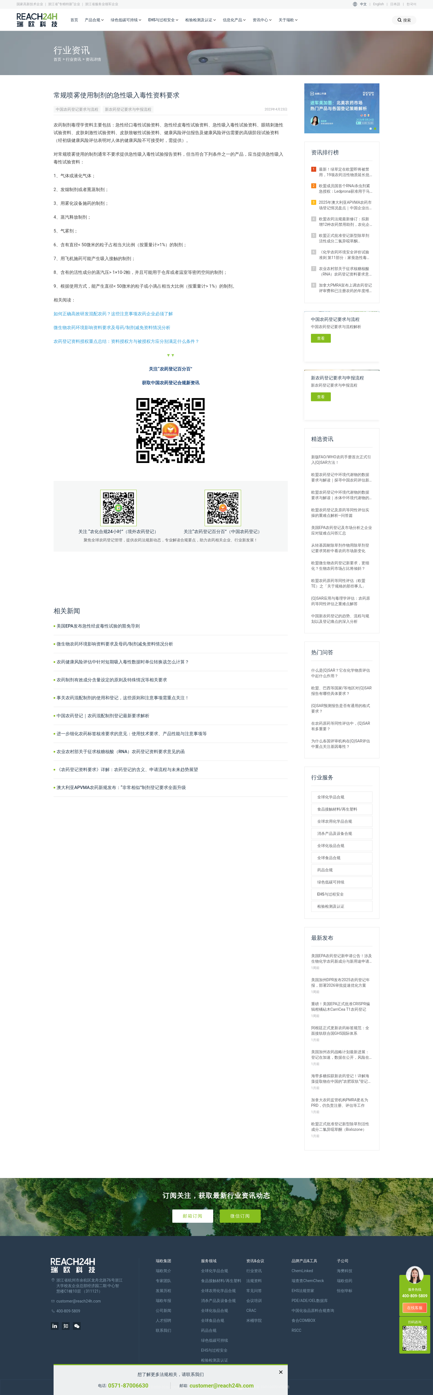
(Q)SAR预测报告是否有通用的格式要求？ (340, 708)
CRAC (251, 1310)
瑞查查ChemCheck (308, 1280)
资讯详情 (93, 59)
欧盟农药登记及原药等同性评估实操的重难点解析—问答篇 (340, 513)
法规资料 (254, 1280)
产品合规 (94, 20)
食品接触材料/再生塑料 (337, 809)
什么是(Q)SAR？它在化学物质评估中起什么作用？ (340, 673)
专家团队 (163, 1280)
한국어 (411, 4)
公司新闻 (163, 1310)
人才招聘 (163, 1320)
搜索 (404, 20)
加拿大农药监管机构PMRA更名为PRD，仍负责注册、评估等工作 (339, 1103)
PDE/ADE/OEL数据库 (310, 1300)
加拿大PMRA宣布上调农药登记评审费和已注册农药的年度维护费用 (345, 288)
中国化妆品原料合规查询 (313, 1310)
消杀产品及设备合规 (334, 833)
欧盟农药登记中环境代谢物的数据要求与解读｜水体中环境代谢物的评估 (340, 495)
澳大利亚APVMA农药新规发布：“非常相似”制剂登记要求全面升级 (121, 787)
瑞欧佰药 (344, 1280)
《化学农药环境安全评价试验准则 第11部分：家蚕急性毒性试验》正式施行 (345, 255)
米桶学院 (254, 1320)
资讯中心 (262, 20)
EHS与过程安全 (163, 20)
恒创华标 (344, 1290)
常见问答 (254, 1290)
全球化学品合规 (330, 797)
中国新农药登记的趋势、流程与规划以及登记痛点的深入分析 (340, 619)
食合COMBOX (303, 1320)
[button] (370, 129)
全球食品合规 (328, 858)
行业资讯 (73, 59)
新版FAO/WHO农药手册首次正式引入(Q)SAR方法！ (341, 460)
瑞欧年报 (163, 1300)
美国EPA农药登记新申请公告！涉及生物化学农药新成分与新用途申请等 (341, 959)
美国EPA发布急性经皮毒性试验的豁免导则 (98, 626)
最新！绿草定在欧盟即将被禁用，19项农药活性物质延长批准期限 (344, 172)
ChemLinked (302, 1271)
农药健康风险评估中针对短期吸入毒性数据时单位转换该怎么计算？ (123, 662)
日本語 (395, 4)
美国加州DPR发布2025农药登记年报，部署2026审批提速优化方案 (340, 983)
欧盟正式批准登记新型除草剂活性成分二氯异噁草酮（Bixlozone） (344, 238)
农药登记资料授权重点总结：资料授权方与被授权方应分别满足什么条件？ (126, 341)
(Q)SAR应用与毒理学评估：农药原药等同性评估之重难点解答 (340, 601)
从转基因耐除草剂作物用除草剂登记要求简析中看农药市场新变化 (340, 548)
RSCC (296, 1330)
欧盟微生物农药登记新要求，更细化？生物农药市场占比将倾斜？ (340, 566)
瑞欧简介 (163, 1271)
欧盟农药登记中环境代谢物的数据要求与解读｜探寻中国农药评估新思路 (340, 477)
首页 (74, 20)
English (378, 4)
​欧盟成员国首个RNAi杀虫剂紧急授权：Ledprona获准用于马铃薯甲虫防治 (344, 189)
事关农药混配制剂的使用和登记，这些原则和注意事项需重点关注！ (123, 697)
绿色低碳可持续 (126, 20)
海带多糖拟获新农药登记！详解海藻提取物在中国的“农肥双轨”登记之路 (341, 1079)
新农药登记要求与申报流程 (128, 109)
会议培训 (254, 1300)
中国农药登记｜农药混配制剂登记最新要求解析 (103, 715)
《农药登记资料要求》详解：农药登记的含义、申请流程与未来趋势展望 (127, 769)
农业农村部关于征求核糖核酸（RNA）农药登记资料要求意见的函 (121, 751)
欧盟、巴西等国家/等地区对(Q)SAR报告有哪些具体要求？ (341, 691)
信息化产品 (234, 20)
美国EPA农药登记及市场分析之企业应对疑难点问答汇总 (341, 530)
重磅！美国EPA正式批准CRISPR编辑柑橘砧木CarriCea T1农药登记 (340, 1007)
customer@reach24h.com (221, 1385)
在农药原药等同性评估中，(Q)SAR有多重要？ (340, 726)
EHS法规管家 (303, 1290)
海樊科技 (344, 1271)
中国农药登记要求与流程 (77, 109)
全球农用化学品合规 (334, 821)
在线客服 (415, 1308)
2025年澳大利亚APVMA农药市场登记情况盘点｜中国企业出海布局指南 (345, 205)
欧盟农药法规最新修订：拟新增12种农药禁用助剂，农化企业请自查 (344, 222)
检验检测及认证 (200, 20)
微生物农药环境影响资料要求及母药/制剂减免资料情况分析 (112, 327)
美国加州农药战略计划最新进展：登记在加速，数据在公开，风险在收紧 (340, 1055)
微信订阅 (240, 1216)
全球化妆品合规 (330, 845)
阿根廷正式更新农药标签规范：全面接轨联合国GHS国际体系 (340, 1031)
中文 (363, 4)
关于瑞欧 (288, 20)
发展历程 (163, 1290)
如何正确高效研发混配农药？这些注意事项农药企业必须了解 (113, 313)
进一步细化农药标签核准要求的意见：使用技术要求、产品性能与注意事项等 (132, 733)
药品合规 (325, 870)
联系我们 (163, 1330)
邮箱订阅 (193, 1216)
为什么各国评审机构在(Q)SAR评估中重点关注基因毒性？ (340, 744)
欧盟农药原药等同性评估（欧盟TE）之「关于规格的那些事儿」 (338, 583)
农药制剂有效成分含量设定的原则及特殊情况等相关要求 (112, 679)
